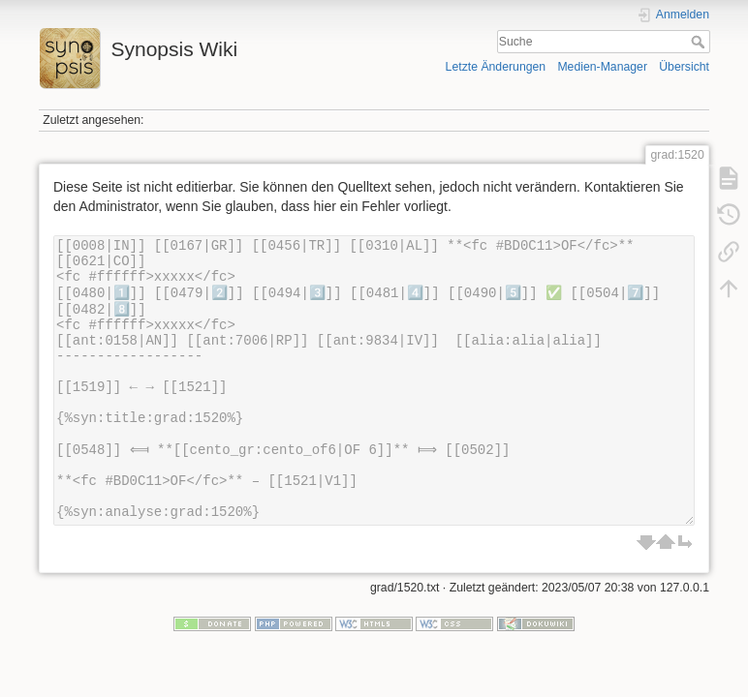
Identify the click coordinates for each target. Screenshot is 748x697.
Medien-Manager (602, 67)
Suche (700, 41)
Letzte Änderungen (496, 67)
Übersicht (684, 67)
